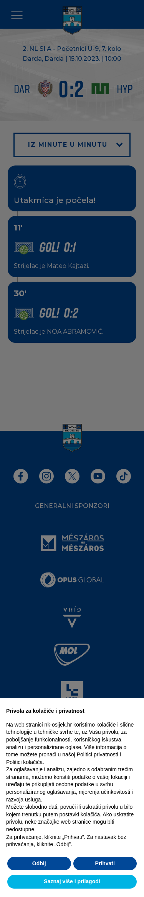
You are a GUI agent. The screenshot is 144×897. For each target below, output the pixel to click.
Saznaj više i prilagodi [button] (72, 881)
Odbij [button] (39, 863)
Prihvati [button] (105, 863)
